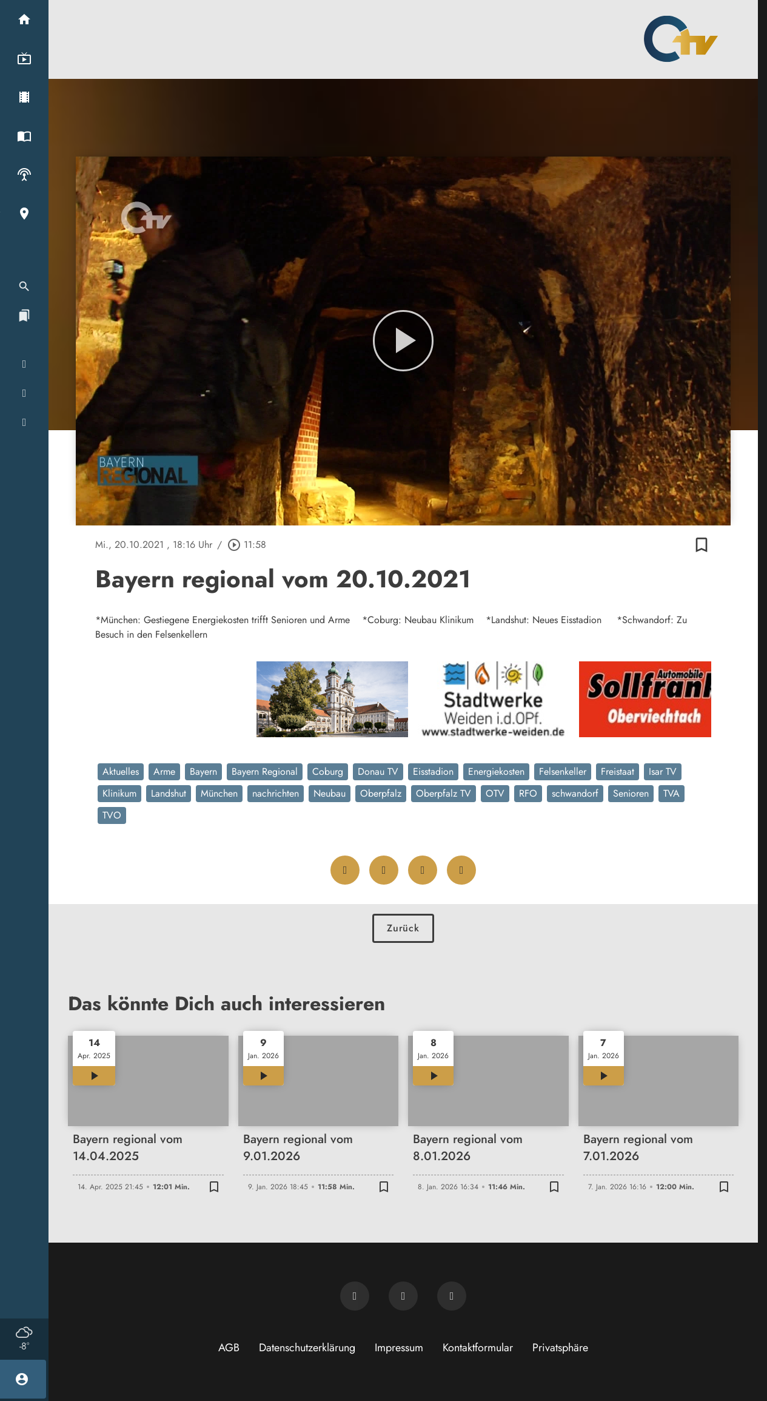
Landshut (168, 793)
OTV (495, 793)
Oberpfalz (380, 793)
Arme (164, 771)
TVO (111, 815)
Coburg (327, 771)
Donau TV (378, 771)
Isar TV (663, 771)
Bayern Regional (265, 771)
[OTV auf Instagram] (451, 1296)
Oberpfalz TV (443, 793)
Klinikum (119, 793)
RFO (528, 793)
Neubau (329, 793)
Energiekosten (496, 771)
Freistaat (617, 771)
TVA (671, 793)
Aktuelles (120, 771)
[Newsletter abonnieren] (354, 1296)
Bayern (203, 771)
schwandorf (575, 793)
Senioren (631, 793)
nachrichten (275, 793)
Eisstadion (433, 771)
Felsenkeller (562, 771)
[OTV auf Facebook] (403, 1296)
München (219, 793)
